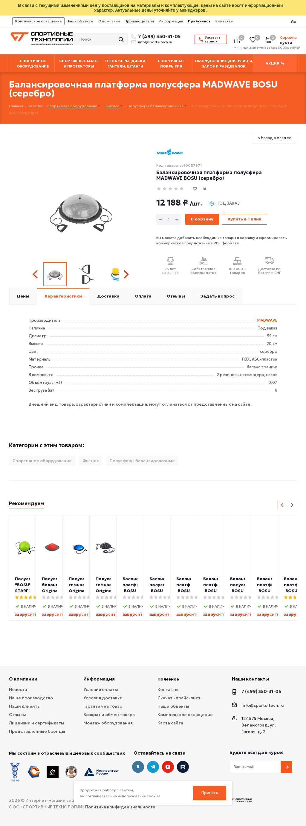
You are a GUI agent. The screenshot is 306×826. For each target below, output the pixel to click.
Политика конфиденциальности (120, 807)
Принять (209, 792)
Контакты (224, 21)
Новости (18, 689)
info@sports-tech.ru (155, 42)
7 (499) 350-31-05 (158, 36)
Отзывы (17, 714)
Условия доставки (103, 698)
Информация (171, 21)
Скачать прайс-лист (179, 698)
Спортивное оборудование (42, 460)
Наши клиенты (25, 706)
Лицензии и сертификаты (36, 723)
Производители (139, 21)
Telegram (153, 767)
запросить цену (56, 614)
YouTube (168, 767)
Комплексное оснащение (38, 21)
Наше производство (31, 698)
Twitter (183, 767)
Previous (36, 274)
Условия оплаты (100, 689)
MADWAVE (267, 320)
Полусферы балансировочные (142, 460)
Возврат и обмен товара (109, 714)
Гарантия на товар (102, 706)
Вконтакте (138, 767)
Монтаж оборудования (108, 723)
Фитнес (90, 460)
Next (126, 274)
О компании (109, 21)
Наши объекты (80, 21)
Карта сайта (170, 723)
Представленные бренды (37, 731)
